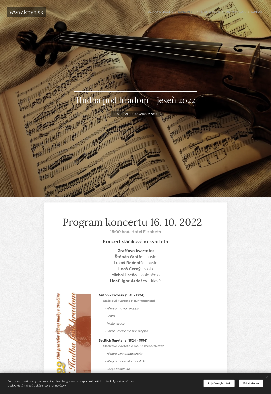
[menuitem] (157, 11)
